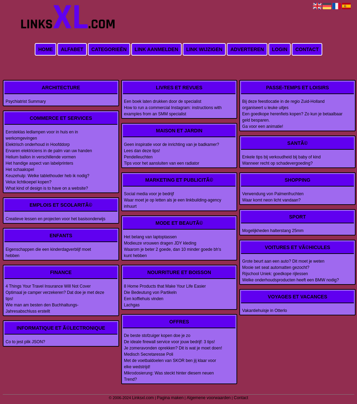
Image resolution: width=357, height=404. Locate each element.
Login (279, 49)
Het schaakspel (20, 169)
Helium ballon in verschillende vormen (41, 157)
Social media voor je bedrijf (149, 193)
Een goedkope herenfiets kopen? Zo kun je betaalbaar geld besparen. (292, 117)
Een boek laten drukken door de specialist (162, 101)
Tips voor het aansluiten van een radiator (161, 163)
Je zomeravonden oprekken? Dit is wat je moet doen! (173, 348)
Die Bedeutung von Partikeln (150, 292)
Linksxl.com (143, 397)
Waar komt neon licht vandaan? (271, 200)
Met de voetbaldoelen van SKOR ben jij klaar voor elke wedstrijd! (170, 363)
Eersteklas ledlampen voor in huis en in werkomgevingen (42, 135)
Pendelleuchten (138, 157)
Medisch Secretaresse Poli (148, 354)
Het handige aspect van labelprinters (39, 163)
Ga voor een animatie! (262, 126)
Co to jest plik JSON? (25, 341)
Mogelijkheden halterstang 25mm (273, 230)
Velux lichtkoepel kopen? (28, 182)
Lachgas (132, 305)
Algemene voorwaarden (209, 397)
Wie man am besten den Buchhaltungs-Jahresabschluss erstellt (42, 308)
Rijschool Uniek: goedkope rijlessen (275, 273)
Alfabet (72, 49)
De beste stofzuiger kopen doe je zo (157, 335)
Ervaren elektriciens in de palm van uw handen (49, 150)
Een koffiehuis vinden (144, 298)
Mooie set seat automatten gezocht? (275, 267)
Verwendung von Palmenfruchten (273, 193)
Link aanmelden (156, 49)
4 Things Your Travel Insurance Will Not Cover (48, 286)
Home (45, 49)
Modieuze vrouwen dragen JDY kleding (160, 243)
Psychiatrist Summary (26, 101)
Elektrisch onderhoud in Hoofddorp (38, 144)
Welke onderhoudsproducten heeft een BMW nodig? (290, 280)
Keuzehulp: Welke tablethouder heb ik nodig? (47, 175)
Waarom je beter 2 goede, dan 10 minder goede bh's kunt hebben (172, 252)
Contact (306, 49)
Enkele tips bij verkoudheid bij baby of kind (281, 157)
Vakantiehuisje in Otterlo (264, 310)
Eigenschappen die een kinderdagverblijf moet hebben (48, 252)
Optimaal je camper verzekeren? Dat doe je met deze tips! (55, 295)
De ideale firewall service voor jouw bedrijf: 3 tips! (169, 341)
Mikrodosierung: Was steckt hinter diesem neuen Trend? (169, 376)
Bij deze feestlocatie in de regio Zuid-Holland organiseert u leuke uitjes (283, 104)
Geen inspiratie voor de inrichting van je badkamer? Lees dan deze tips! (171, 147)
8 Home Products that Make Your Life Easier (165, 286)
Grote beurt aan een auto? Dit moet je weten (283, 261)
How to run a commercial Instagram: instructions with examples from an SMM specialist (173, 110)
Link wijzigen (204, 49)
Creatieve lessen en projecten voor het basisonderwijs (56, 218)
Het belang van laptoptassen (150, 236)
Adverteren (247, 49)
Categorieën (109, 49)
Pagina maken (170, 397)
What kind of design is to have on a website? (47, 188)
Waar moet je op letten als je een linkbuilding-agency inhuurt (172, 203)
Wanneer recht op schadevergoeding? (277, 163)
